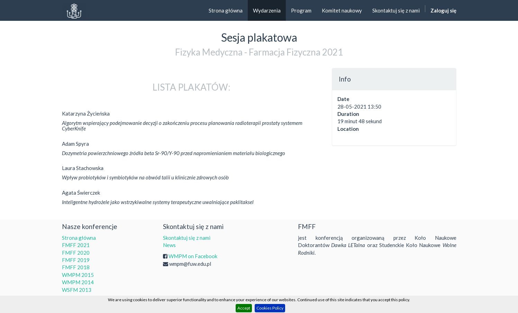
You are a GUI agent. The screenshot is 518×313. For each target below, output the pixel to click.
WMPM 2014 (78, 282)
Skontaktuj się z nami (186, 238)
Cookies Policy (269, 308)
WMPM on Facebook (193, 256)
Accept (243, 308)
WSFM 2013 (76, 290)
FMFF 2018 (76, 267)
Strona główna (79, 238)
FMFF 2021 (76, 245)
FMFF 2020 (76, 252)
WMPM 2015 (78, 275)
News (169, 245)
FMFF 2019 (76, 260)
